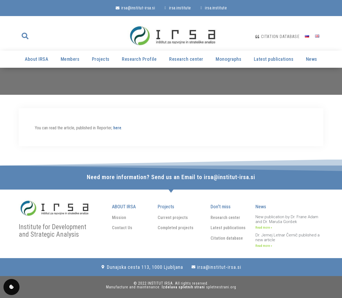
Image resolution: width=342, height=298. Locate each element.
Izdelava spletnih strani (184, 287)
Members (70, 59)
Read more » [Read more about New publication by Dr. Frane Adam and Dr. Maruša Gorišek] (263, 227)
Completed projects (175, 227)
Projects (101, 59)
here (117, 127)
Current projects (173, 217)
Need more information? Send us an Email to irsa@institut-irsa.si (171, 177)
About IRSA (36, 59)
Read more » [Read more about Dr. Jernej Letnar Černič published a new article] (263, 246)
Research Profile (139, 59)
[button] (25, 36)
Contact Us (122, 227)
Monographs (228, 59)
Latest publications (274, 59)
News (311, 59)
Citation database (227, 238)
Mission (119, 217)
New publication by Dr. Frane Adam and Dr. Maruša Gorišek (286, 219)
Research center (186, 59)
